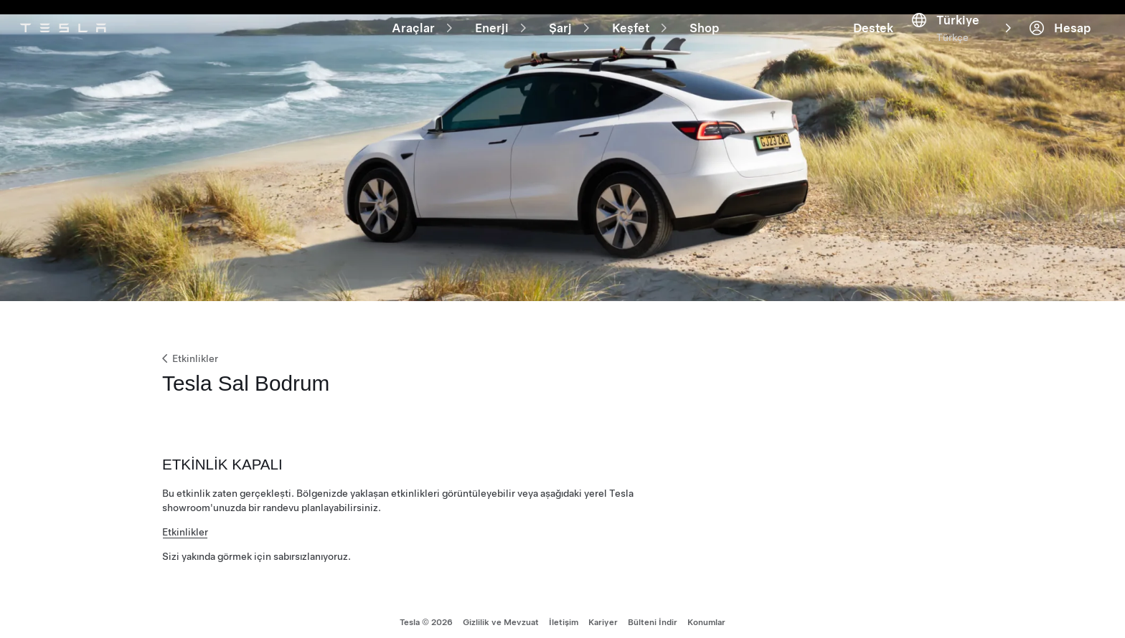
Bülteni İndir (652, 614)
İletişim (563, 614)
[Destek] (1027, 20)
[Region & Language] (1053, 20)
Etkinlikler (188, 342)
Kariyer (603, 614)
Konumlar (706, 614)
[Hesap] (1079, 20)
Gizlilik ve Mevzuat (501, 614)
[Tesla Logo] (77, 20)
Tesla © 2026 (426, 614)
